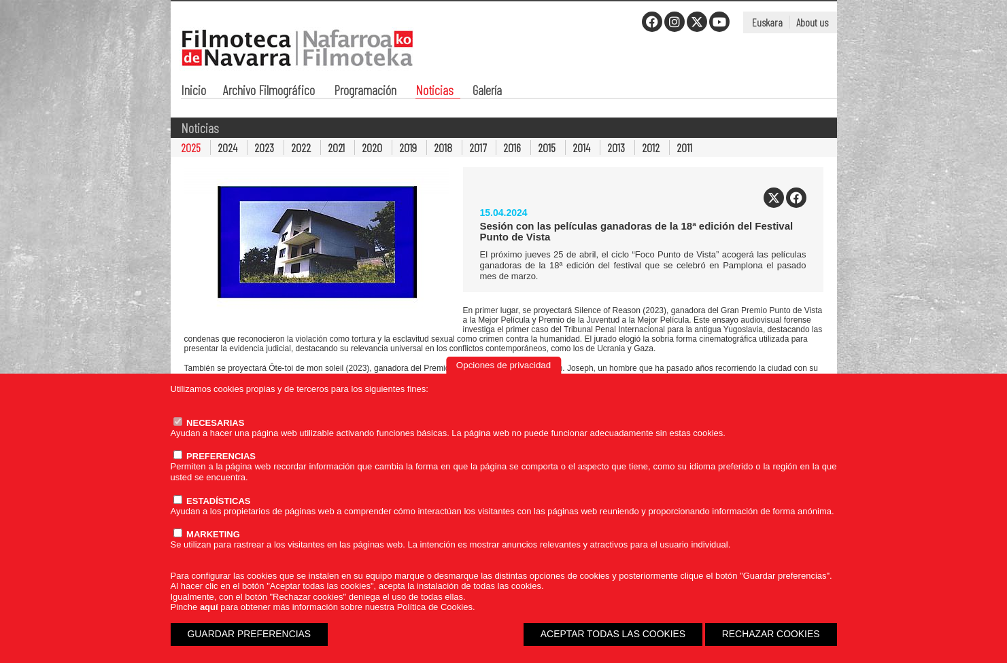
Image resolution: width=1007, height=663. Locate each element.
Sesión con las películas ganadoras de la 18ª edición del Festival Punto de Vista (636, 231)
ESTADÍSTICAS (212, 501)
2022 (301, 147)
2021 (336, 147)
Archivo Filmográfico (269, 91)
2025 (191, 147)
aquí (209, 607)
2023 (264, 147)
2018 (443, 147)
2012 (651, 147)
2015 (547, 147)
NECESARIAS (209, 423)
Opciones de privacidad (503, 365)
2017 (477, 147)
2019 (408, 147)
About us (812, 22)
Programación (365, 91)
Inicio (193, 91)
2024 (227, 147)
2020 (372, 147)
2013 (616, 147)
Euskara (767, 22)
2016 (512, 147)
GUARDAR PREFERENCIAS (249, 633)
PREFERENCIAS (214, 456)
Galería (487, 91)
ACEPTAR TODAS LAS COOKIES (613, 633)
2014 (581, 147)
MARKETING (206, 534)
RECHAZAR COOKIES (771, 633)
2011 (684, 147)
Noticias (434, 91)
